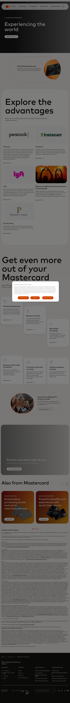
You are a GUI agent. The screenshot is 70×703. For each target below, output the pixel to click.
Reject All (35, 297)
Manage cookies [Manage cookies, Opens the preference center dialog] (48, 297)
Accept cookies (23, 297)
